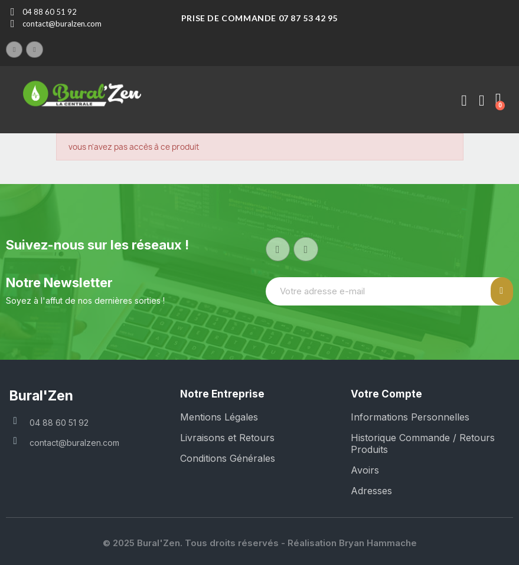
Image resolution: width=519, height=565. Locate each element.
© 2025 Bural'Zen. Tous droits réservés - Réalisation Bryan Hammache (260, 542)
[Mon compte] (464, 101)
